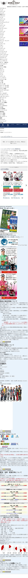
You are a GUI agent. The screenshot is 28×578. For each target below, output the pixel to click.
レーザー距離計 (3, 102)
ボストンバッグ (3, 59)
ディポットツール (4, 94)
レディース (2, 11)
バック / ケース (3, 51)
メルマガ (12, 124)
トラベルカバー (3, 63)
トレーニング (3, 121)
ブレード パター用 (4, 85)
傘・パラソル (3, 101)
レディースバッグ (4, 54)
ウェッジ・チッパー (4, 40)
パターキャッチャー (4, 96)
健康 (1, 117)
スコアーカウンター (4, 90)
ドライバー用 (3, 79)
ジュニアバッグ (3, 56)
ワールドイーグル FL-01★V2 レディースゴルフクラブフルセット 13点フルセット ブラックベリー (23, 31)
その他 (1, 65)
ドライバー (2, 16)
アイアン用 (2, 84)
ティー (1, 91)
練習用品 (2, 111)
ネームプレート (3, 116)
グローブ (2, 70)
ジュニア (2, 12)
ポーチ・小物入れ (4, 62)
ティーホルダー (3, 93)
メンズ (1, 9)
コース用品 (2, 114)
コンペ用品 (2, 113)
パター (1, 45)
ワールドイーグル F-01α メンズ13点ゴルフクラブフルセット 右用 (23, 20)
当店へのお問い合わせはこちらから (19, 380)
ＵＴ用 (1, 82)
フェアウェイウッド (4, 22)
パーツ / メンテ (3, 110)
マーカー (2, 99)
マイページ (3, 125)
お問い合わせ (25, 124)
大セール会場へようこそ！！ (23, 39)
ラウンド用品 (3, 67)
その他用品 (2, 108)
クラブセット (3, 8)
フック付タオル (3, 105)
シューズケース (3, 60)
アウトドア (2, 119)
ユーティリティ (3, 28)
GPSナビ (2, 104)
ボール (1, 68)
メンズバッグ (3, 53)
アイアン (2, 34)
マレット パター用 (4, 87)
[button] (2, 185)
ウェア (1, 73)
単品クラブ (2, 14)
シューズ (2, 71)
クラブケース (3, 57)
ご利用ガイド (18, 124)
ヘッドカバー (3, 77)
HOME (1, 132)
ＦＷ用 (1, 80)
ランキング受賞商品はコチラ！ (23, 44)
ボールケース (3, 97)
